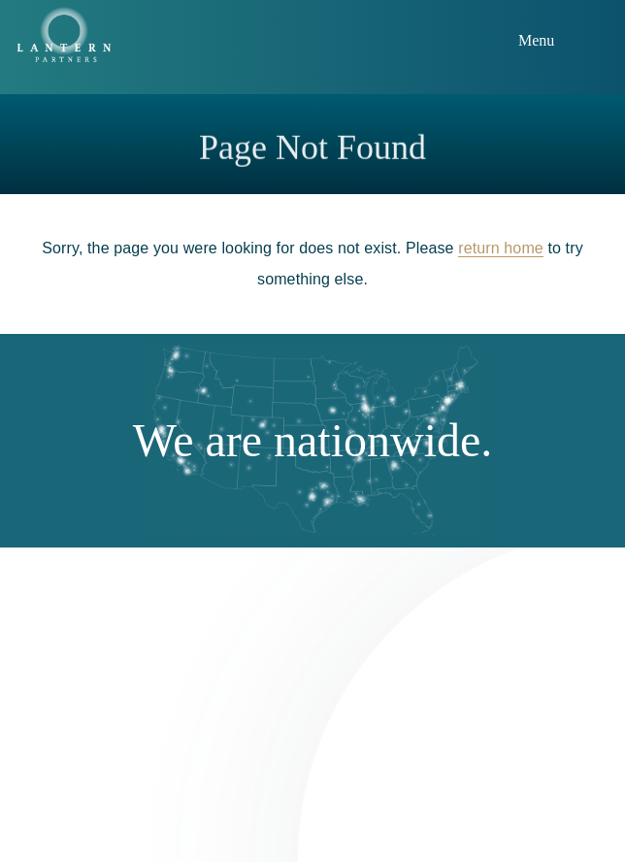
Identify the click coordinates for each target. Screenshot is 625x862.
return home (500, 248)
